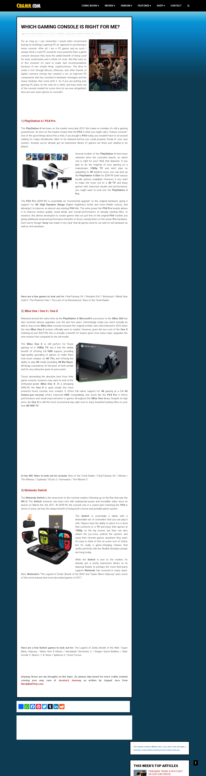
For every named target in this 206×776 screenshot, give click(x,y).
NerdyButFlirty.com (33, 687)
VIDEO (98, 33)
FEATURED (143, 5)
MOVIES (109, 5)
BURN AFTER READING (163, 90)
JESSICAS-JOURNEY (75, 33)
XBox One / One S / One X (41, 314)
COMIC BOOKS (89, 5)
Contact (175, 5)
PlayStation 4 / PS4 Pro (40, 124)
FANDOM (125, 5)
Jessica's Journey (69, 683)
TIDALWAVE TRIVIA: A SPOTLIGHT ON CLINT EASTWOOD (163, 52)
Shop (160, 5)
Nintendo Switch (36, 493)
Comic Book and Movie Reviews (31, 772)
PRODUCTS (90, 33)
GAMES (61, 33)
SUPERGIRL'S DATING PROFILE (167, 72)
